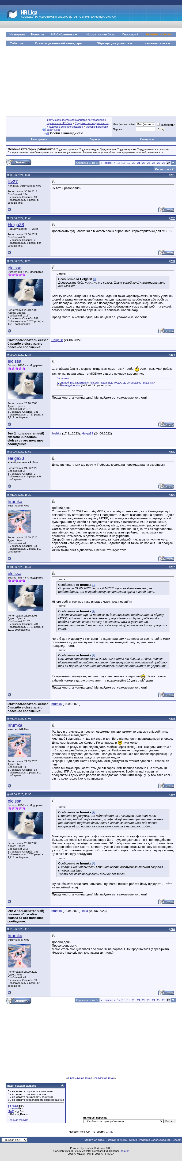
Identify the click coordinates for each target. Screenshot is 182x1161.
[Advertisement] (94, 79)
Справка (95, 139)
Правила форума (18, 1120)
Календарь (147, 139)
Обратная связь (95, 1139)
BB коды (13, 1105)
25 (158, 162)
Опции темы (163, 169)
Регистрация (39, 139)
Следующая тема (103, 1078)
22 (143, 162)
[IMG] (11, 1111)
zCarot (125, 1151)
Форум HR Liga (117, 1139)
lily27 (13, 181)
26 (163, 162)
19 (128, 162)
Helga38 (16, 224)
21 (138, 162)
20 (133, 162)
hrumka (15, 501)
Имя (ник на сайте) (124, 124)
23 (148, 162)
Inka (85, 911)
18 (123, 162)
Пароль (117, 129)
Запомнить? (166, 124)
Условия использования (155, 1139)
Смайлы (13, 1108)
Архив (133, 1139)
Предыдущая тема (79, 1078)
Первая (106, 162)
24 (153, 162)
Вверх (177, 1139)
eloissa (14, 267)
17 (118, 162)
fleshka (56, 433)
